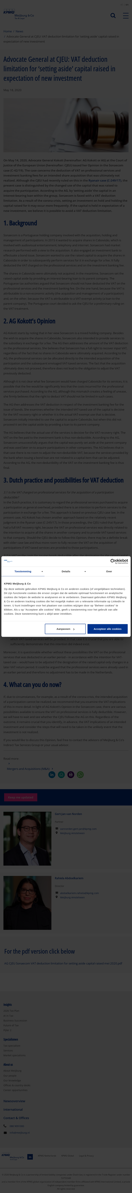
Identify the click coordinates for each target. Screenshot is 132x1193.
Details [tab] (66, 571)
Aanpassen (65, 628)
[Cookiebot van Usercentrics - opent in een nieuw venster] (113, 561)
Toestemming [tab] (23, 571)
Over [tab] (109, 571)
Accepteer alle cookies (108, 628)
